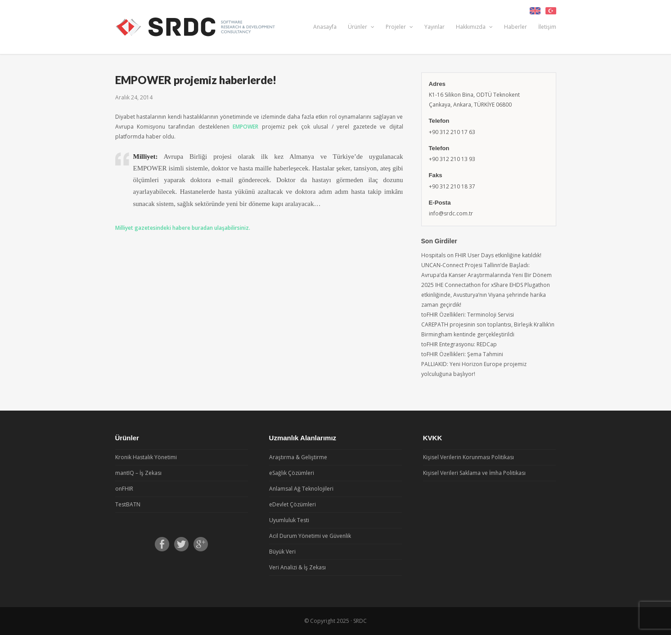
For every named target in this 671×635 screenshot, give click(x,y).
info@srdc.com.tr (451, 213)
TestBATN (127, 504)
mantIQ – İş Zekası (138, 473)
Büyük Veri (282, 551)
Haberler (515, 27)
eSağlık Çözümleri (291, 473)
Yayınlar (434, 27)
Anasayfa (325, 27)
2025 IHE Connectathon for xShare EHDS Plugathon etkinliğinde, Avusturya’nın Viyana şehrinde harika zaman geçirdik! (485, 295)
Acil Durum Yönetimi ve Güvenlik (310, 536)
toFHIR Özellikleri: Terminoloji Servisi (467, 314)
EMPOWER (245, 126)
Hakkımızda (474, 27)
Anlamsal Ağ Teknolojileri (301, 488)
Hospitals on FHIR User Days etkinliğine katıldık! (481, 255)
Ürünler (361, 27)
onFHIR (124, 488)
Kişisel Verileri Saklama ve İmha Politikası (474, 473)
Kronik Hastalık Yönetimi (146, 457)
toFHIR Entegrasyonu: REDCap (459, 344)
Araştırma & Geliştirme (298, 457)
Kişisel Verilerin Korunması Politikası (468, 457)
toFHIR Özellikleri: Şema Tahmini (462, 354)
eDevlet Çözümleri (292, 504)
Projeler (399, 27)
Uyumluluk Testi (289, 520)
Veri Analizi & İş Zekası (297, 567)
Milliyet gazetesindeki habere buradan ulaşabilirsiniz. (182, 228)
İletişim (547, 27)
